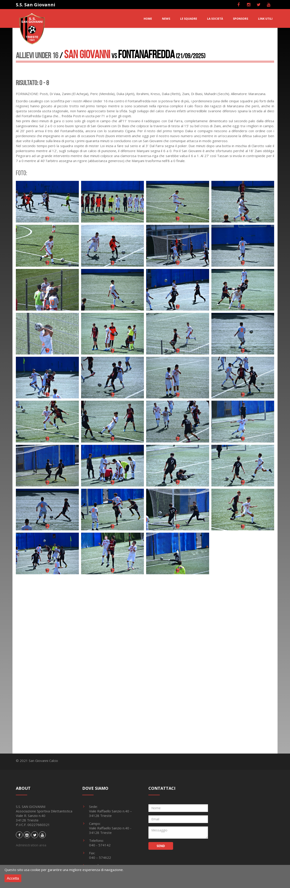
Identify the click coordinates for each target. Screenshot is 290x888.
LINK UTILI (265, 19)
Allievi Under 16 (37, 55)
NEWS (166, 19)
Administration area (31, 845)
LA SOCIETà (215, 19)
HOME (148, 19)
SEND (161, 846)
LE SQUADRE (188, 19)
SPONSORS (240, 19)
